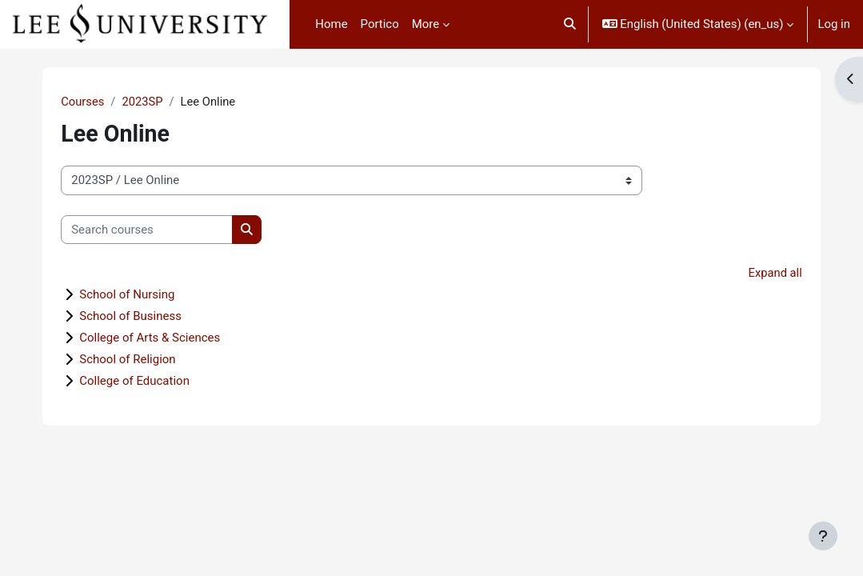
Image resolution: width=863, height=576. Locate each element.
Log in (833, 24)
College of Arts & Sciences (165, 338)
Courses (99, 101)
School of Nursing (142, 295)
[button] (570, 24)
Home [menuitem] (331, 24)
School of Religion (143, 360)
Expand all (759, 273)
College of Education (150, 381)
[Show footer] (823, 536)
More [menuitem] (425, 24)
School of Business (146, 317)
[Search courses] (163, 229)
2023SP (159, 101)
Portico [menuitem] (380, 24)
